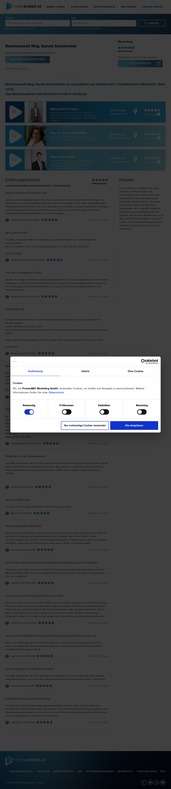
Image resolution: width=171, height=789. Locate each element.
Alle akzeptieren (134, 425)
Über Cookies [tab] (135, 371)
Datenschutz (56, 392)
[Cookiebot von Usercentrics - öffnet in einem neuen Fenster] (143, 361)
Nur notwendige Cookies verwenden (85, 425)
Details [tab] (85, 371)
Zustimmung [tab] (35, 371)
